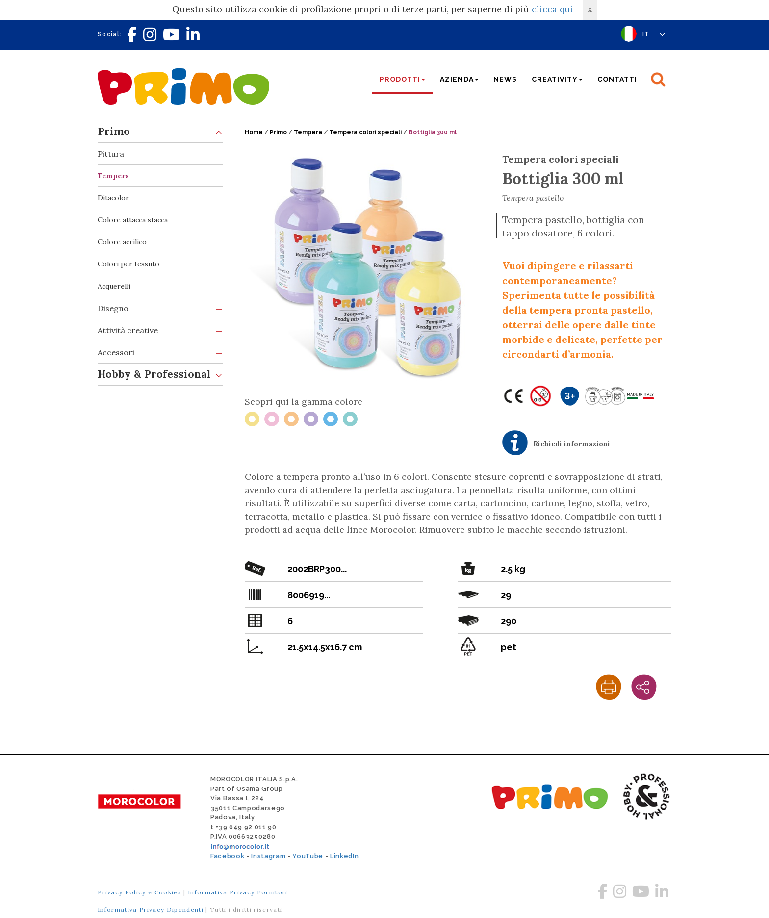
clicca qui (552, 9)
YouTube (307, 856)
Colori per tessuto (128, 264)
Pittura (160, 154)
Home (254, 132)
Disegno (160, 308)
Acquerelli (114, 286)
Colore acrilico (122, 241)
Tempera (113, 175)
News (505, 79)
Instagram (268, 856)
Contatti (617, 79)
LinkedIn (344, 856)
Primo (160, 132)
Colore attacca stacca (133, 219)
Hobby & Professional (160, 375)
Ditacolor (113, 197)
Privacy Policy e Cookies (139, 892)
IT (654, 34)
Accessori (160, 352)
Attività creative (160, 330)
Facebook (227, 856)
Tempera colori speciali (365, 132)
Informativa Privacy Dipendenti (151, 909)
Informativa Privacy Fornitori (238, 892)
